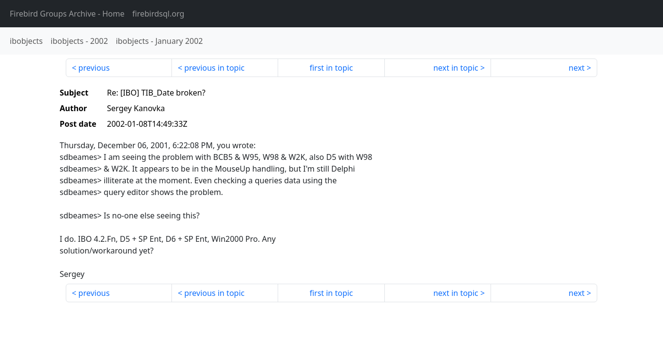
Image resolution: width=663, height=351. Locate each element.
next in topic (455, 67)
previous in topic (214, 67)
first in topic (331, 67)
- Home (67, 13)
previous (94, 67)
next (576, 67)
